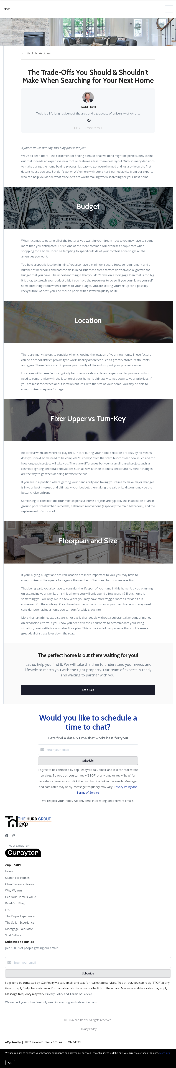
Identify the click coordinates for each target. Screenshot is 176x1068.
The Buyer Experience (20, 916)
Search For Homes (17, 878)
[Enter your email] (92, 749)
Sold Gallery (13, 935)
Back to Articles (39, 53)
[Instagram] (13, 835)
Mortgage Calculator (19, 929)
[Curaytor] (23, 856)
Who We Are (13, 890)
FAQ (8, 910)
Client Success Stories (19, 884)
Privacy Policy (88, 1029)
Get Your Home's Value (20, 897)
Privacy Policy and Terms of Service (68, 994)
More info (164, 1052)
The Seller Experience (19, 922)
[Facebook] (6, 835)
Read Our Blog (15, 903)
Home (9, 871)
